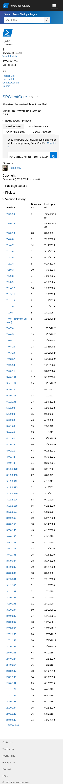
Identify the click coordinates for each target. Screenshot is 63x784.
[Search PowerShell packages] (47, 20)
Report (6, 86)
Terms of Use (8, 749)
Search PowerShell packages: (20, 14)
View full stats (10, 56)
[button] (3, 121)
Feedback (7, 769)
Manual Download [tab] (42, 132)
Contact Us (7, 742)
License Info (9, 79)
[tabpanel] (32, 150)
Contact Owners (11, 82)
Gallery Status (9, 762)
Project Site (9, 75)
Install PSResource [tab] (38, 126)
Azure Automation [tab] (15, 132)
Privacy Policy (9, 756)
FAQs (5, 776)
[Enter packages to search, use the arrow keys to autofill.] (24, 20)
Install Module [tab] (13, 126)
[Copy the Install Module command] (53, 157)
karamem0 (15, 167)
